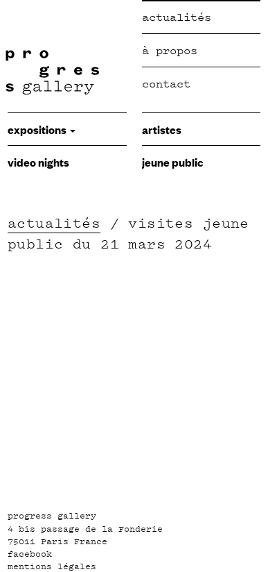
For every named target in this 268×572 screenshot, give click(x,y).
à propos (169, 50)
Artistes (161, 129)
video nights (38, 161)
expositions (41, 129)
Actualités (176, 17)
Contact (166, 84)
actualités (54, 223)
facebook (30, 554)
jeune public (172, 161)
